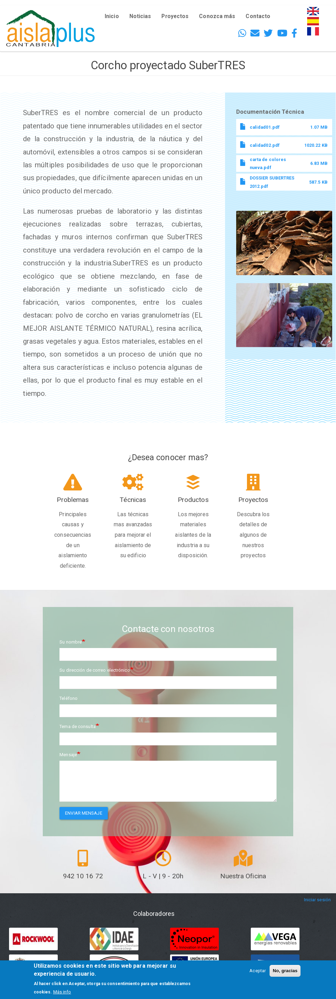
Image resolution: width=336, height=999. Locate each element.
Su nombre (70, 642)
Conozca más (217, 16)
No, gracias (285, 970)
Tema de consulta (77, 726)
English (314, 11)
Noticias (140, 16)
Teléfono (68, 698)
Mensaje (68, 754)
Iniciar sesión (317, 900)
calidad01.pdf (265, 127)
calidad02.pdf (265, 145)
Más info (62, 991)
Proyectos (175, 16)
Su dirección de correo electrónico (94, 670)
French (314, 31)
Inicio (112, 16)
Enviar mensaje (83, 813)
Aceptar (257, 970)
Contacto (258, 16)
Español (315, 21)
